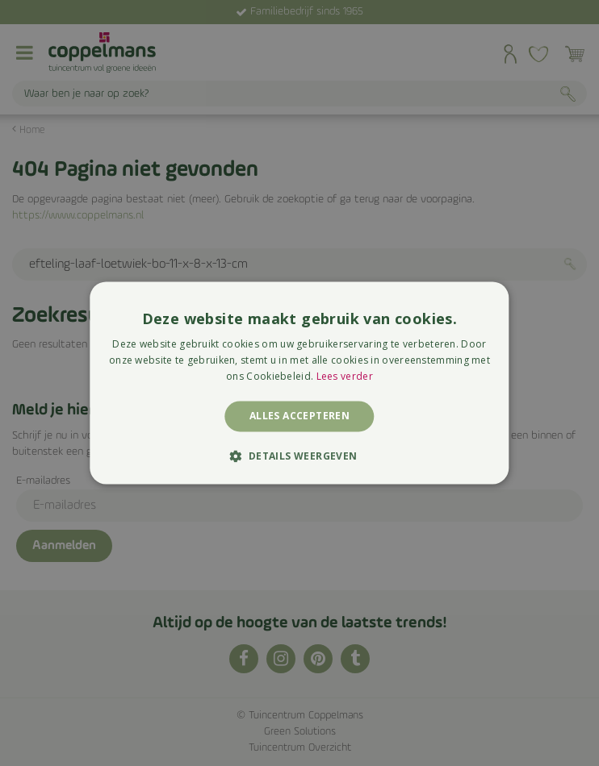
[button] (299, 456)
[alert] (299, 383)
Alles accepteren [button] (299, 416)
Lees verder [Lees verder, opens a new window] (344, 376)
